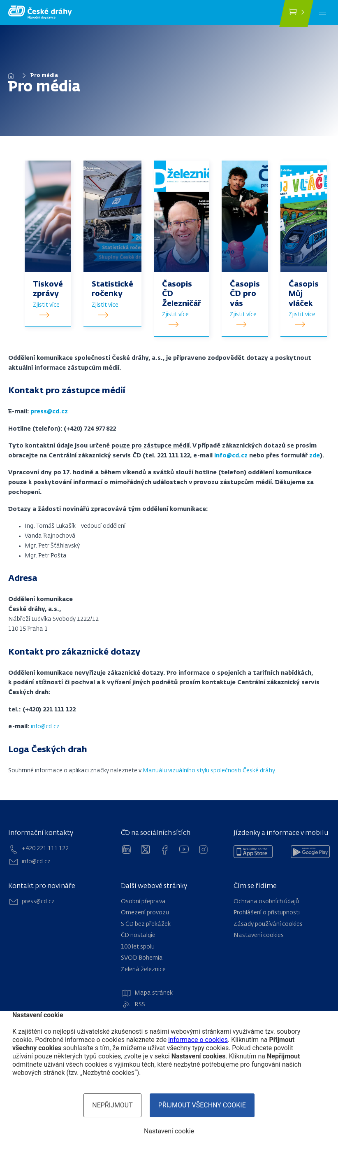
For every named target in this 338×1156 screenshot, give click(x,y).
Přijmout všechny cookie (202, 1105)
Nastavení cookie (169, 1131)
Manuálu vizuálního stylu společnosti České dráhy (209, 771)
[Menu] (322, 12)
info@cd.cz (45, 726)
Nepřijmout (112, 1105)
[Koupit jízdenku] (296, 13)
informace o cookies (198, 1040)
